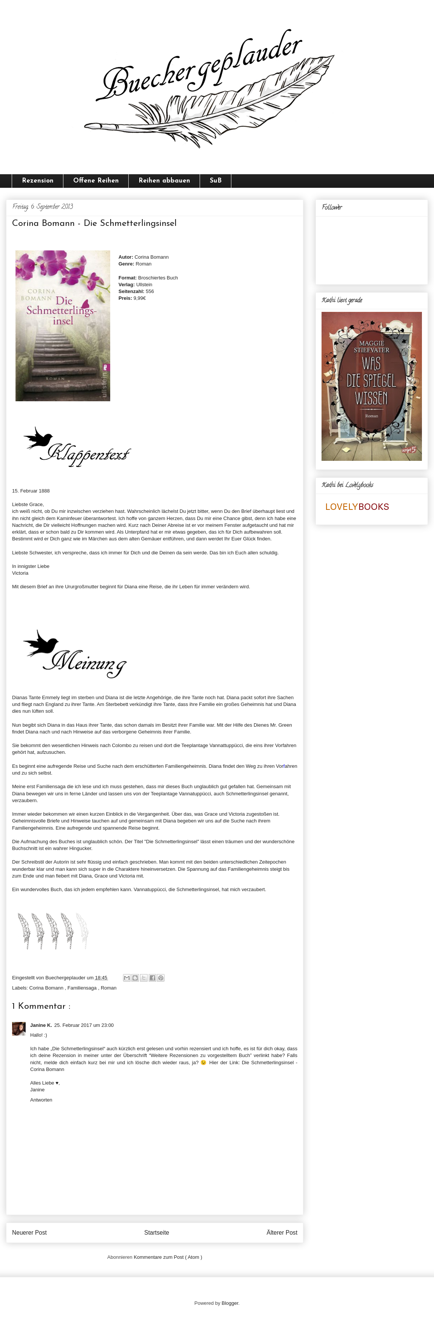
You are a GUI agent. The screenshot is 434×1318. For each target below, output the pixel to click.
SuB (216, 181)
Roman (109, 988)
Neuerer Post (29, 1232)
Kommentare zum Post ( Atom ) (168, 1257)
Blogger (230, 1303)
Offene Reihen (96, 181)
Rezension (38, 181)
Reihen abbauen (164, 181)
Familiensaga (83, 988)
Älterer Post (282, 1232)
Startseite (156, 1232)
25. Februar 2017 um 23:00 (84, 1025)
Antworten (41, 1100)
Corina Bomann (47, 988)
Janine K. (41, 1025)
